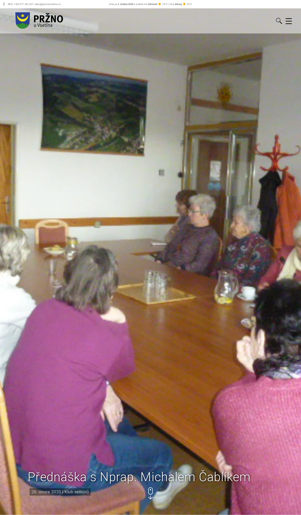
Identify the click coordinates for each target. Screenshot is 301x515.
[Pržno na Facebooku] (4, 4)
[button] (150, 493)
